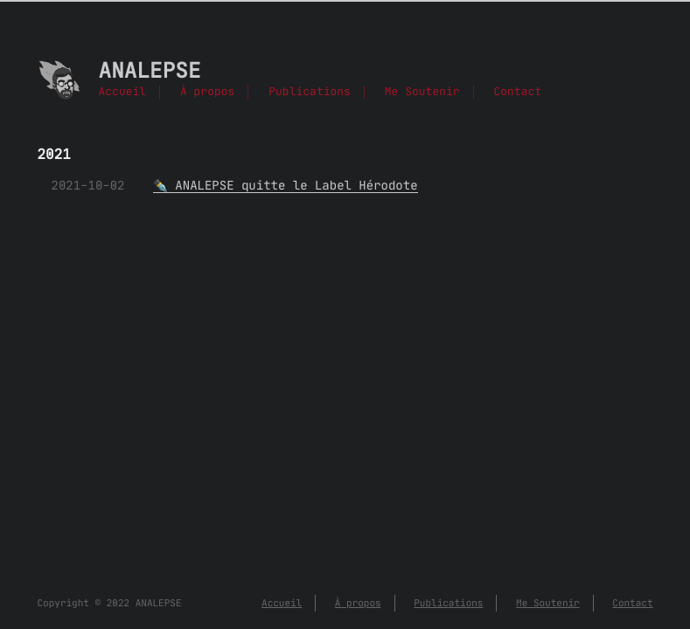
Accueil (123, 92)
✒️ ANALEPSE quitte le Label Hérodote (285, 185)
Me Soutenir (422, 92)
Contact (517, 92)
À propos (207, 92)
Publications (309, 92)
